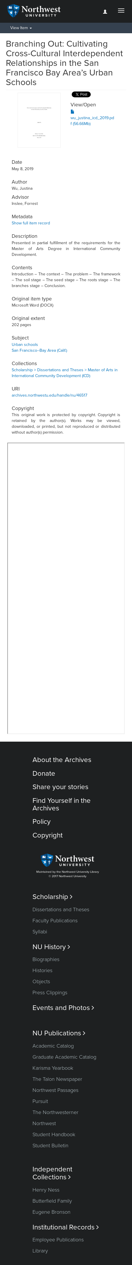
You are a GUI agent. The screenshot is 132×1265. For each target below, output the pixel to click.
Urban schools (25, 344)
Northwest (44, 1123)
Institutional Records (65, 1227)
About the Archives (61, 760)
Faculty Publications (55, 920)
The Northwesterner (55, 1112)
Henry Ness (45, 1190)
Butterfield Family (52, 1201)
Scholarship (52, 897)
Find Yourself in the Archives (61, 804)
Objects (41, 981)
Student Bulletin (50, 1145)
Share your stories (60, 787)
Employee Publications (58, 1239)
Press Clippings (49, 992)
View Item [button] (21, 27)
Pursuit (40, 1101)
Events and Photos (63, 1008)
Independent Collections (52, 1173)
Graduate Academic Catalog (64, 1057)
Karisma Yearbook (52, 1068)
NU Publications (58, 1033)
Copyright (47, 835)
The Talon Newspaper (57, 1079)
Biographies (45, 959)
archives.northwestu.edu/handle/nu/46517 (49, 395)
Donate (43, 773)
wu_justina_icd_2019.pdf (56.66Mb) (92, 118)
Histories (42, 970)
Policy (41, 821)
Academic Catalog (53, 1046)
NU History (51, 947)
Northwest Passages (55, 1090)
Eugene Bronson (51, 1212)
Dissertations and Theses (60, 909)
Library (40, 1251)
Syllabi (39, 931)
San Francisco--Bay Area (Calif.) (39, 350)
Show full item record (31, 223)
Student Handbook (53, 1134)
